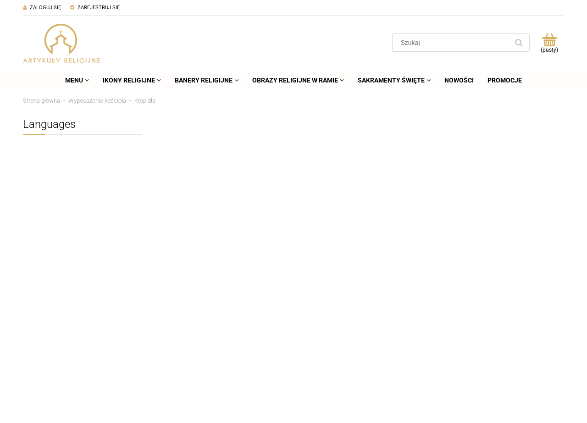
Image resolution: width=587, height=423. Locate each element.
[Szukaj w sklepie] (452, 42)
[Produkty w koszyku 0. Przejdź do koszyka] (549, 42)
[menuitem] (77, 80)
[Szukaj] (518, 42)
